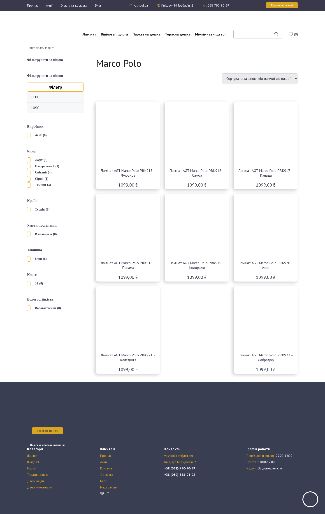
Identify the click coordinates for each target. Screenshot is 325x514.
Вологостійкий (45, 308)
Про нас (32, 5)
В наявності (43, 234)
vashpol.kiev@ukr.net (178, 456)
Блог (98, 5)
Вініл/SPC (33, 462)
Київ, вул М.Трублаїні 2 (180, 462)
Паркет (32, 468)
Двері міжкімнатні (39, 487)
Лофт (39, 160)
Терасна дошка (177, 34)
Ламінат (89, 34)
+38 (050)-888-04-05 (179, 475)
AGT (38, 135)
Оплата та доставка (73, 5)
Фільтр (55, 87)
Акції (49, 5)
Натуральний (44, 166)
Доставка (106, 475)
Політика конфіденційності (47, 445)
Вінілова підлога (114, 34)
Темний (40, 185)
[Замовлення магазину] (260, 78)
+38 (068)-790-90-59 (179, 468)
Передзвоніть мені (47, 430)
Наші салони (108, 487)
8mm (38, 259)
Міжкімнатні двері (210, 34)
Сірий (39, 178)
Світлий (41, 172)
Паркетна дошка (146, 34)
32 (36, 283)
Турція (40, 209)
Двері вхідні (35, 481)
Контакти (106, 468)
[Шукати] (276, 34)
